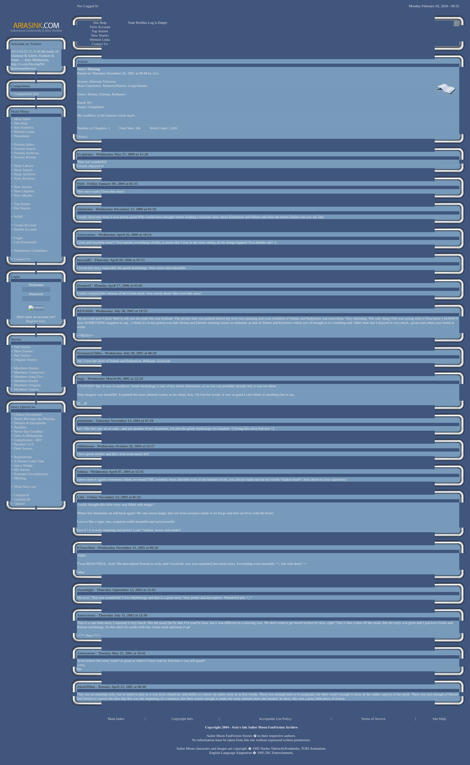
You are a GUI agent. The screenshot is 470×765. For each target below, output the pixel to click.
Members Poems (26, 381)
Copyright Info (182, 719)
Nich (80, 183)
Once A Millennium (28, 436)
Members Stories (26, 368)
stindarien (85, 209)
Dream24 (84, 285)
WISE (18, 216)
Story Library (24, 165)
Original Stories (25, 359)
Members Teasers (26, 389)
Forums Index (24, 144)
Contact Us (22, 259)
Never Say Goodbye (28, 431)
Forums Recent (25, 157)
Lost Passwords (25, 242)
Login (18, 238)
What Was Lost (25, 486)
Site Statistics (24, 127)
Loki (80, 497)
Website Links (24, 132)
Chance (19, 503)
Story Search (23, 170)
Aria (155, 73)
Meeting (20, 478)
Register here (35, 321)
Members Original (27, 385)
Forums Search (25, 149)
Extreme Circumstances (31, 474)
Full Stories (22, 347)
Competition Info (26, 94)
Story (81, 69)
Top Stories (22, 204)
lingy (81, 378)
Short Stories (23, 351)
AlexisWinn (86, 687)
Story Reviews (24, 178)
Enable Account (25, 229)
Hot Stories (22, 208)
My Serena (22, 469)
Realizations (23, 457)
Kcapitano (85, 154)
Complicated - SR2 (27, 440)
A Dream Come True (29, 461)
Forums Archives (26, 153)
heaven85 (84, 260)
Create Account (25, 225)
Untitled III (22, 499)
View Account (100, 27)
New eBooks (23, 195)
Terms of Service (373, 719)
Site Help (20, 123)
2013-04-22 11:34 (24, 51)
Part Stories (22, 355)
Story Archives (25, 174)
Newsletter (22, 136)
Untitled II (21, 495)
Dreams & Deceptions (30, 423)
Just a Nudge (23, 465)
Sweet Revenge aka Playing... (35, 419)
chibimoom (85, 446)
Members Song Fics (28, 376)
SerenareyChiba (89, 353)
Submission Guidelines (30, 250)
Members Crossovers (29, 372)
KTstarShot (86, 548)
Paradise (20, 427)
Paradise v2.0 (23, 444)
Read (82, 136)
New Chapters (24, 191)
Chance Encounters (28, 414)
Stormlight (85, 590)
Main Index (22, 119)
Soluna (82, 471)
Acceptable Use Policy (275, 719)
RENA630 (85, 311)
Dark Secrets (23, 448)
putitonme (85, 420)
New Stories (23, 187)
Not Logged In (87, 6)
